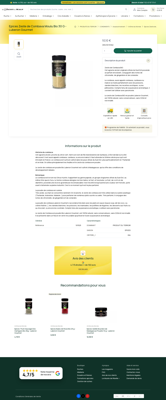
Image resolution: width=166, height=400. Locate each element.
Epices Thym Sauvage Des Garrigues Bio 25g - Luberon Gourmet (25, 331)
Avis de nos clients (109, 375)
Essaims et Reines (84, 375)
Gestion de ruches (84, 381)
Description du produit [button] (127, 61)
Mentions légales (133, 375)
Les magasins (107, 369)
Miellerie (80, 372)
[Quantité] (107, 51)
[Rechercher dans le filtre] (126, 9)
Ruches (80, 369)
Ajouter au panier (133, 50)
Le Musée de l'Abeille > (111, 378)
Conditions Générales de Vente (28, 396)
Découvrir (100, 2)
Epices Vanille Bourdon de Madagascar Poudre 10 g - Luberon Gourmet (101, 331)
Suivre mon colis (133, 369)
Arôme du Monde (20, 326)
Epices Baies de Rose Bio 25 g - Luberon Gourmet (63, 330)
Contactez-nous (133, 372)
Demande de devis (134, 378)
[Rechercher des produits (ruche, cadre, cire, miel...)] (78, 9)
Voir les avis (83, 269)
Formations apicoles (85, 378)
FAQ (103, 372)
